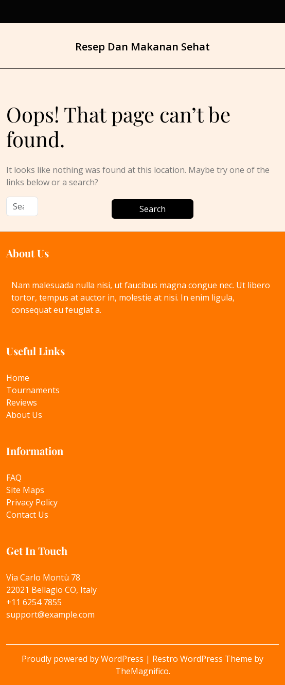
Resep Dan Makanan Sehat (142, 47)
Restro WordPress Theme (203, 658)
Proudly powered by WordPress (84, 658)
